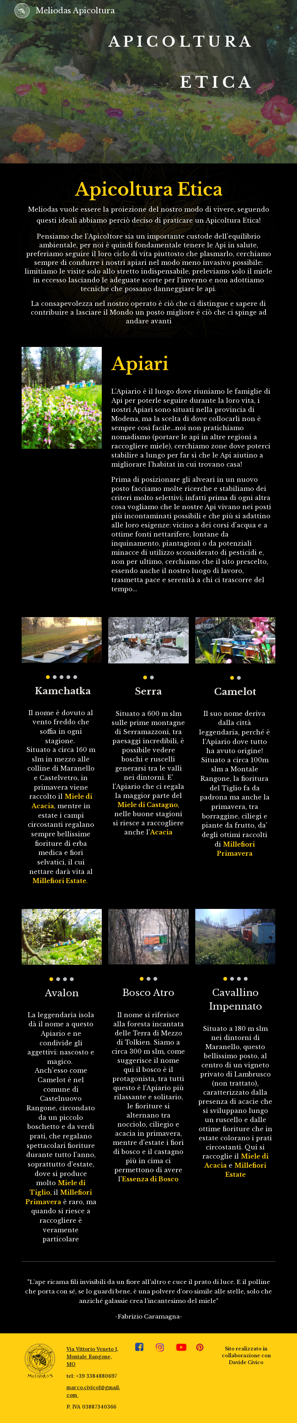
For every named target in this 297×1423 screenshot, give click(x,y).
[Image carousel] (62, 648)
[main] (138, 82)
